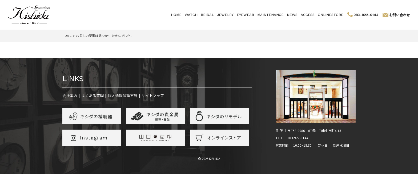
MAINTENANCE (270, 15)
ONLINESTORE (330, 15)
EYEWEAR (245, 15)
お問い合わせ (399, 14)
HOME (176, 15)
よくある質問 (92, 95)
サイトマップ (153, 95)
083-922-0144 (366, 15)
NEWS (292, 15)
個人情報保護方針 (123, 95)
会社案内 (69, 95)
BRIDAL (207, 15)
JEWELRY (225, 15)
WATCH (191, 15)
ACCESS (308, 15)
